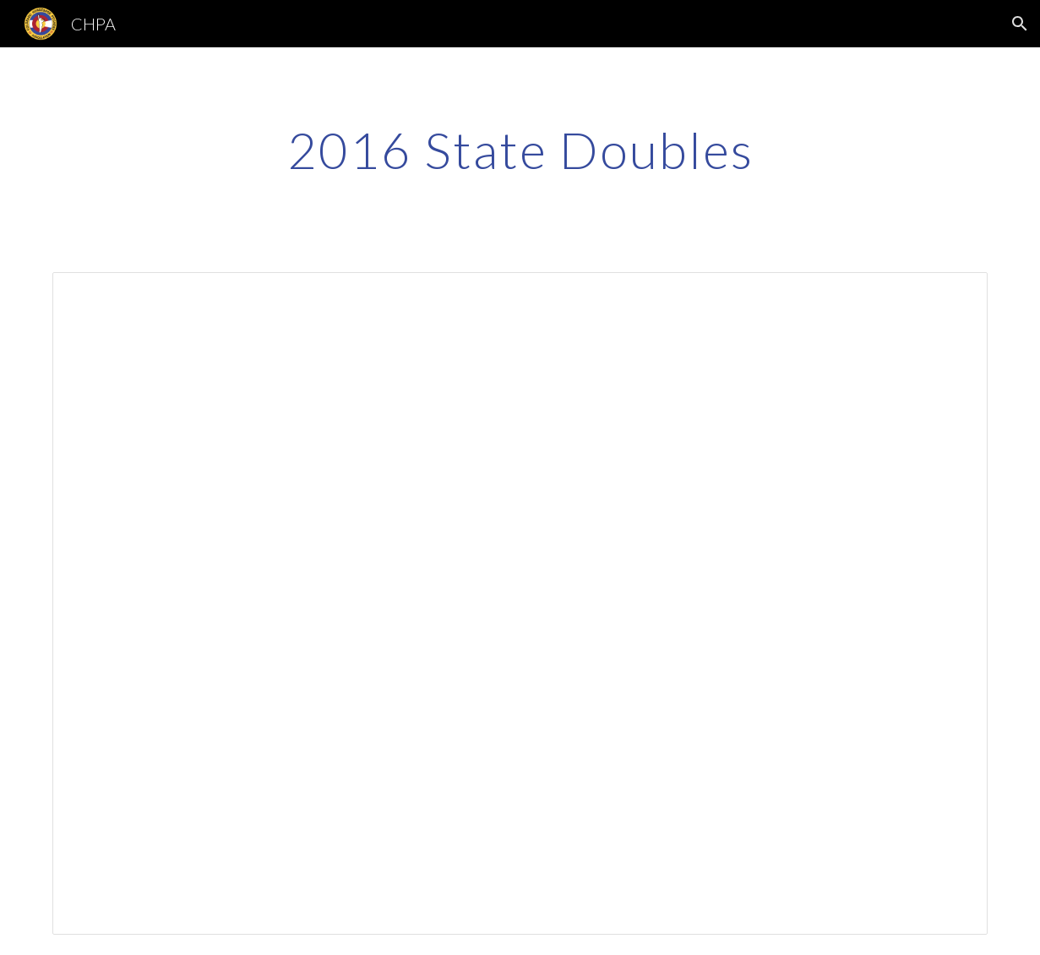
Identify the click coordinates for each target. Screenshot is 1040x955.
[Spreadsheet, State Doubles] (520, 603)
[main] (520, 149)
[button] (1019, 23)
